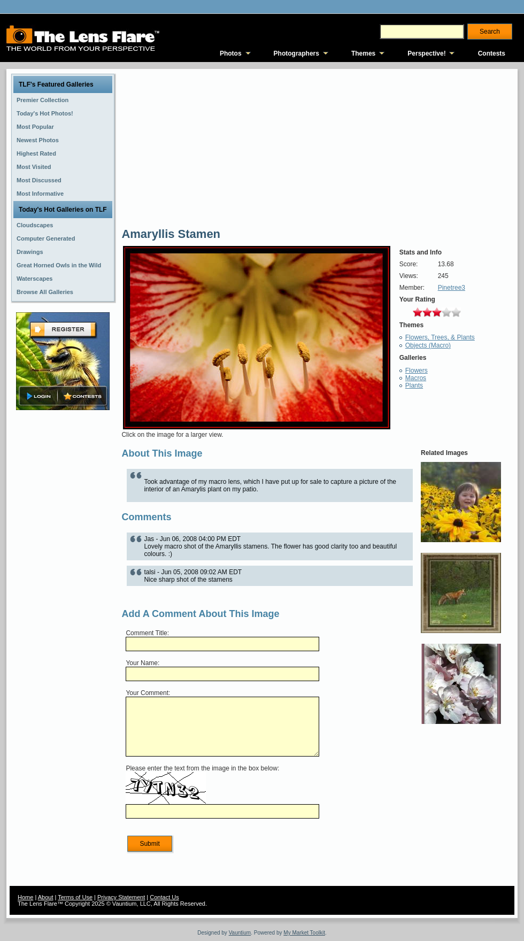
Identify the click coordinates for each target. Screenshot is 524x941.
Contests (491, 53)
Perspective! (426, 53)
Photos (231, 53)
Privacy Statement (121, 897)
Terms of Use (75, 897)
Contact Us (164, 897)
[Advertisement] (63, 581)
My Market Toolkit (304, 933)
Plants (414, 385)
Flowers (416, 370)
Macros (415, 378)
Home (25, 897)
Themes (363, 53)
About (45, 897)
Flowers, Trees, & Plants (440, 337)
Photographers (296, 53)
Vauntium (240, 933)
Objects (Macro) (428, 345)
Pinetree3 (451, 287)
